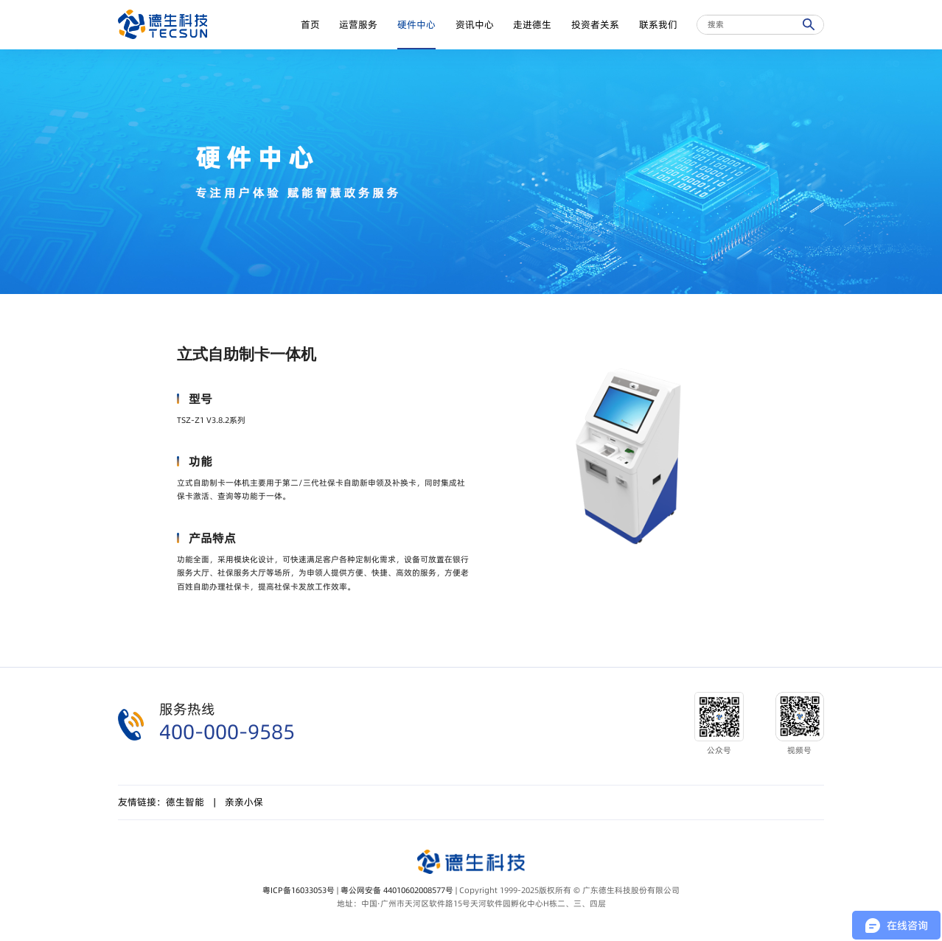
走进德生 (532, 25)
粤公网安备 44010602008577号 (397, 890)
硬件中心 (416, 25)
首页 (310, 25)
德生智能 (185, 802)
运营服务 (358, 25)
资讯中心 (475, 25)
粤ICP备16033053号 (298, 890)
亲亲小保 (244, 802)
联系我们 (658, 25)
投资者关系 (595, 25)
